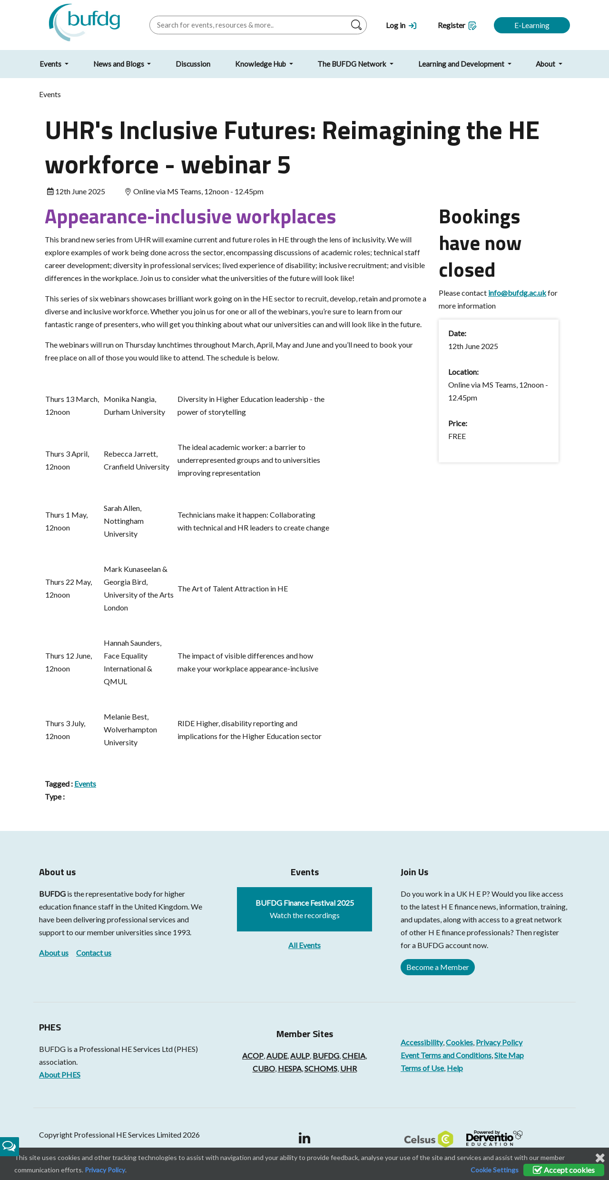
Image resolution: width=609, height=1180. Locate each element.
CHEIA (353, 1055)
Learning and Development (462, 64)
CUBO (264, 1068)
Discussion (193, 64)
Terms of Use (422, 1067)
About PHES (59, 1074)
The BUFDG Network (352, 64)
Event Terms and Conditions (446, 1055)
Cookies (459, 1042)
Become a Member (437, 966)
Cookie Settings (495, 1170)
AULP (300, 1055)
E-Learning (532, 25)
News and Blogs (119, 64)
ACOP (253, 1055)
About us (54, 952)
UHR (348, 1068)
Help (455, 1067)
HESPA (290, 1068)
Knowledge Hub (261, 64)
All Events (304, 945)
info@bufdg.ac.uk (517, 292)
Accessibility (422, 1042)
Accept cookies (564, 1169)
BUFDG (52, 893)
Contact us (93, 952)
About (546, 64)
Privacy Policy (499, 1042)
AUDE (276, 1055)
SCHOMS (320, 1068)
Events (51, 64)
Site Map (509, 1055)
